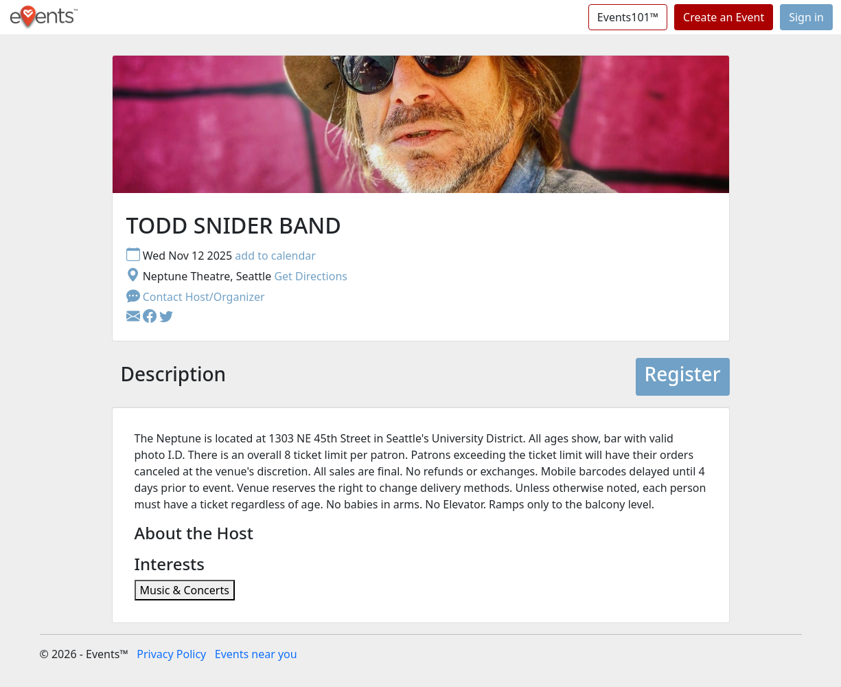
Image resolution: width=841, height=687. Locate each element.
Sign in (806, 17)
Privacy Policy (171, 654)
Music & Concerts (184, 590)
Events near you (256, 654)
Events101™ (627, 17)
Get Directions (310, 276)
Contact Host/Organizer (195, 296)
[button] (151, 317)
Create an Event (723, 17)
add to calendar (275, 255)
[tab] (173, 377)
